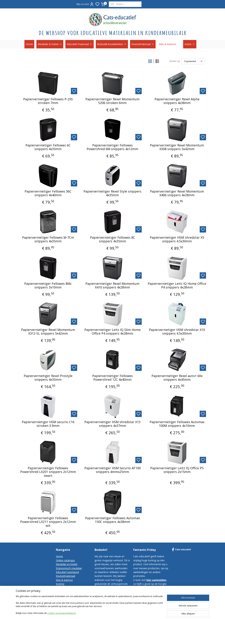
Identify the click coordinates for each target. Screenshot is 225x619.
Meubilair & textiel (50, 44)
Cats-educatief (181, 549)
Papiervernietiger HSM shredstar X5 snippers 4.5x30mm (177, 239)
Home (29, 44)
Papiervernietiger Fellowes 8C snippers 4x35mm (112, 239)
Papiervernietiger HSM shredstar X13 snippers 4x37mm (112, 424)
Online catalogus (65, 560)
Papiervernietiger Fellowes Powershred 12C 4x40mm (112, 378)
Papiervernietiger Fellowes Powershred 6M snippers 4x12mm (112, 147)
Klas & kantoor (169, 44)
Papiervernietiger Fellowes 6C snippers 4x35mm (47, 147)
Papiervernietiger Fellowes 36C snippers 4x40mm (48, 193)
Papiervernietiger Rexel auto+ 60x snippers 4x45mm (177, 378)
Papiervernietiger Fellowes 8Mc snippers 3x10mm (48, 285)
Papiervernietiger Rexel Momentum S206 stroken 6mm (112, 101)
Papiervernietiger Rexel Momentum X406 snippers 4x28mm (177, 193)
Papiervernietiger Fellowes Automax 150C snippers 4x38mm (112, 520)
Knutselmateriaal (142, 44)
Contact (60, 588)
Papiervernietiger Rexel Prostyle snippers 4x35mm (48, 378)
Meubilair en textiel (66, 564)
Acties (190, 44)
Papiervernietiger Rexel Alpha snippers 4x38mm (177, 101)
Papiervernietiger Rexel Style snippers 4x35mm (112, 193)
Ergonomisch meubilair (69, 568)
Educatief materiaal (79, 44)
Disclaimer (62, 599)
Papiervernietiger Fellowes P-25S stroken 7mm (48, 101)
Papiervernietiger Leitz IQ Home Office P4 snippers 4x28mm (177, 285)
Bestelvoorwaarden (67, 591)
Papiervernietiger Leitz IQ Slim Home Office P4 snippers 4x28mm (112, 331)
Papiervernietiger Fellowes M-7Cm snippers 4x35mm (48, 239)
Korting (60, 584)
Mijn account (85, 4)
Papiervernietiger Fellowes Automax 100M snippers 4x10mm (177, 424)
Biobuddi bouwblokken (112, 44)
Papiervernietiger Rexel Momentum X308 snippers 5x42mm (177, 147)
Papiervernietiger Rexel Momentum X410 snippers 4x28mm (112, 285)
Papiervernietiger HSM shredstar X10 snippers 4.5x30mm (177, 331)
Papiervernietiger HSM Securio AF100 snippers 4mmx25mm (112, 470)
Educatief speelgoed (67, 572)
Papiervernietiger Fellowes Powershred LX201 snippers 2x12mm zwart (48, 472)
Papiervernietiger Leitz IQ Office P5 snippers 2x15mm (177, 470)
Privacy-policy (63, 595)
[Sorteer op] (193, 61)
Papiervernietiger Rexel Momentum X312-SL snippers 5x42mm (48, 331)
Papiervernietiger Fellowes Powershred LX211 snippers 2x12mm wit (48, 522)
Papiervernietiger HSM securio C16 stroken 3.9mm (48, 424)
